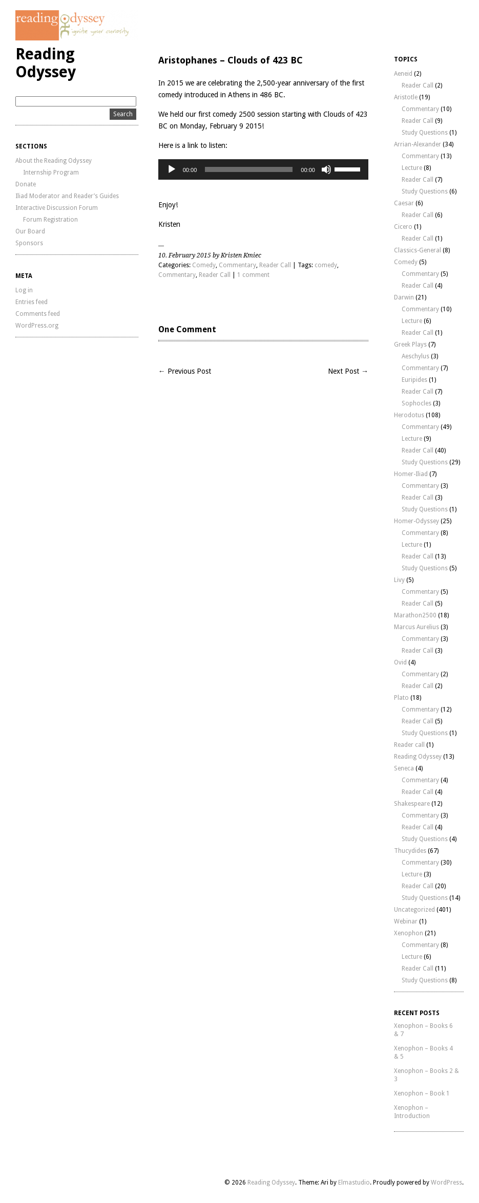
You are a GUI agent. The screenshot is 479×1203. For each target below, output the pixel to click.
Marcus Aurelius (416, 627)
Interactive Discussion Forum (56, 207)
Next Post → (348, 371)
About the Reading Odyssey (53, 160)
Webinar (406, 921)
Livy (399, 580)
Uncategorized (414, 909)
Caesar (404, 203)
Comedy (204, 265)
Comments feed (37, 313)
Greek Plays (410, 344)
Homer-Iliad (411, 474)
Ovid (400, 662)
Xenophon (408, 933)
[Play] (171, 169)
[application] (263, 169)
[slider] (249, 169)
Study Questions (425, 132)
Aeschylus (415, 356)
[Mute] (326, 169)
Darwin (404, 297)
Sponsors (29, 243)
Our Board (30, 231)
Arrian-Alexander (417, 144)
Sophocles (416, 403)
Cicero (403, 226)
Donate (25, 184)
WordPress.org (36, 325)
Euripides (414, 379)
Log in (24, 290)
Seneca (404, 768)
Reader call (409, 744)
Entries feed (31, 302)
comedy (326, 265)
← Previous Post (184, 371)
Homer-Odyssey (416, 521)
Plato (401, 697)
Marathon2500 (415, 615)
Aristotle (406, 97)
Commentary (237, 265)
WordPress (446, 1182)
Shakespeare (412, 803)
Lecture (412, 167)
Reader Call (275, 265)
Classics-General (417, 250)
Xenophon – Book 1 (422, 1093)
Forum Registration (50, 219)
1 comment (253, 274)
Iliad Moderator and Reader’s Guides (67, 196)
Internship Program (51, 172)
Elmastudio (354, 1182)
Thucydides (410, 850)
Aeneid (403, 73)
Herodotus (409, 415)
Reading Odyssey (45, 63)
